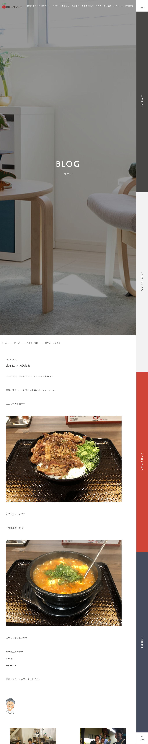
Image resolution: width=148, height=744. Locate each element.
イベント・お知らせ (61, 5)
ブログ (98, 5)
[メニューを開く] (142, 6)
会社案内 (129, 5)
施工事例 (75, 5)
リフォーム (118, 5)
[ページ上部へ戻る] (142, 738)
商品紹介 (107, 5)
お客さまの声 (87, 5)
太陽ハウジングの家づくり (38, 5)
